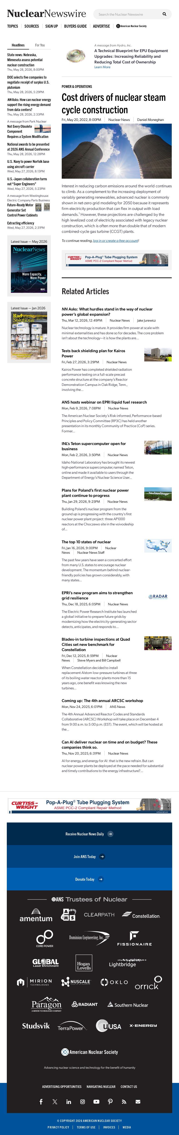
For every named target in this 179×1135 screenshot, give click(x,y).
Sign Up (51, 26)
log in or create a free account (115, 240)
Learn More (102, 67)
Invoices (109, 1127)
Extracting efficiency (20, 223)
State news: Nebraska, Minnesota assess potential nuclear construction (24, 59)
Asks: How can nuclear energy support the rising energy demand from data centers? (29, 104)
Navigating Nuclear (101, 1086)
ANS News (117, 706)
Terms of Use (86, 1127)
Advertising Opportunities (61, 1086)
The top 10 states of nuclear (86, 541)
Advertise (101, 26)
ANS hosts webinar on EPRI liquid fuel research (104, 401)
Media (127, 1127)
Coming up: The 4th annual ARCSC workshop (102, 700)
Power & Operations (77, 86)
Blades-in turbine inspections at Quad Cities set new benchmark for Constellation (96, 644)
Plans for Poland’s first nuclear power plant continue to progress (95, 492)
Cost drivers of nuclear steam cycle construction (114, 102)
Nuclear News (119, 119)
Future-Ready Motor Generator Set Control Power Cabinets (22, 209)
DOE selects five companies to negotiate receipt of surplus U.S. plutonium (28, 82)
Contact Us (129, 1086)
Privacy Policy (58, 1127)
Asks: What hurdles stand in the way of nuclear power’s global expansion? (107, 311)
